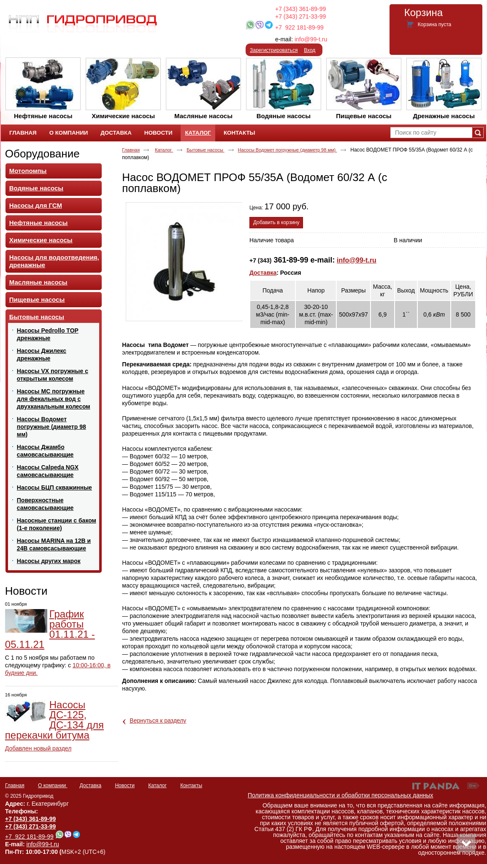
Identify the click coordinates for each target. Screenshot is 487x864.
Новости (26, 591)
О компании (53, 785)
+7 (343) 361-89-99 (300, 8)
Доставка (262, 272)
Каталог (198, 133)
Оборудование (42, 153)
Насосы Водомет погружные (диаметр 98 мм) (287, 149)
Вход (309, 50)
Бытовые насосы (205, 149)
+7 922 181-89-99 (299, 27)
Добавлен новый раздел (38, 748)
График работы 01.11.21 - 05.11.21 (50, 629)
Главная (131, 149)
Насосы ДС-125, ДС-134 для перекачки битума (54, 720)
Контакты (191, 785)
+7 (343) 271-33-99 (300, 16)
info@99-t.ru (311, 39)
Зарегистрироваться (274, 50)
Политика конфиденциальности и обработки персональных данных (340, 795)
